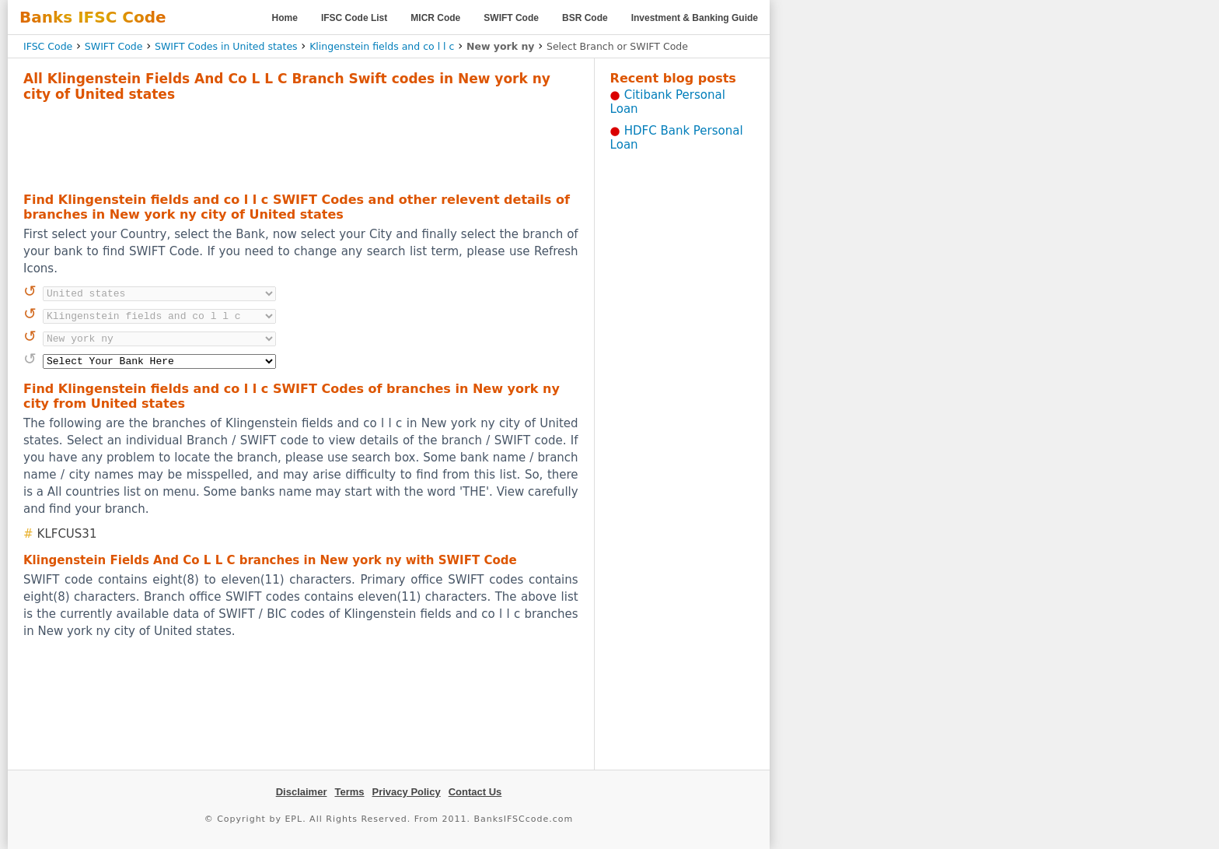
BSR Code (585, 17)
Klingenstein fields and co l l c (381, 46)
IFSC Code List (354, 17)
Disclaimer (301, 792)
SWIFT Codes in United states (226, 46)
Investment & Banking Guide (694, 17)
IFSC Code (47, 46)
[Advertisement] (301, 145)
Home (285, 17)
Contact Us (475, 792)
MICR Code (435, 17)
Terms (349, 792)
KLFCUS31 (67, 534)
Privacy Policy (406, 792)
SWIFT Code (511, 17)
